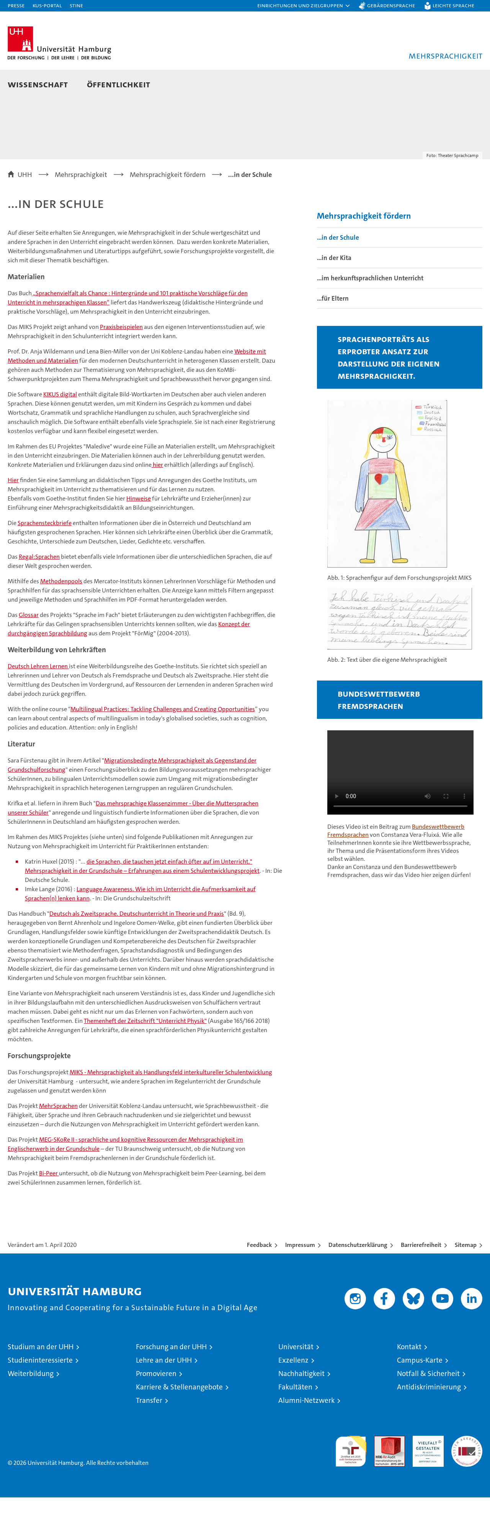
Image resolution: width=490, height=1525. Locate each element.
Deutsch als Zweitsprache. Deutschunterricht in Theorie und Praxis (136, 941)
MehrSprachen (58, 1133)
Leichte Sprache (453, 5)
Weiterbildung (31, 1401)
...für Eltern (333, 326)
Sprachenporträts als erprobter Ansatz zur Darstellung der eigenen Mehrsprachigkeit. (388, 384)
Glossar (29, 642)
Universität (296, 1374)
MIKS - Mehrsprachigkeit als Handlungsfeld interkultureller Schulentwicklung (171, 1100)
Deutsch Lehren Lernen (38, 694)
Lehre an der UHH (164, 1387)
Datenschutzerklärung (357, 1272)
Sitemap (466, 1272)
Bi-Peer (49, 1201)
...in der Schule (338, 265)
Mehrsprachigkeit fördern (364, 243)
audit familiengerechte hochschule (350, 1475)
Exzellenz (293, 1387)
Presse (16, 5)
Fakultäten (295, 1414)
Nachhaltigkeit (301, 1401)
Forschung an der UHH (171, 1374)
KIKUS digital (60, 422)
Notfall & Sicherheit (428, 1401)
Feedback (259, 1272)
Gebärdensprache (391, 5)
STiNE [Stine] (76, 5)
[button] (304, 5)
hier (157, 492)
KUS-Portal (47, 5)
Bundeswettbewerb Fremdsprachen (379, 727)
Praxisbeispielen (121, 354)
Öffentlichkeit (118, 84)
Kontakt (409, 1374)
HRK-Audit (426, 1467)
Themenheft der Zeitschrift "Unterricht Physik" (145, 1048)
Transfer (149, 1428)
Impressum (300, 1272)
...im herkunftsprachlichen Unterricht (370, 305)
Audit (381, 1467)
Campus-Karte (420, 1387)
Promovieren (156, 1401)
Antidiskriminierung (429, 1414)
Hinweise (138, 526)
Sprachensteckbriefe (45, 551)
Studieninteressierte (40, 1387)
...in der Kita (334, 285)
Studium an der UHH (41, 1374)
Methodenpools (61, 609)
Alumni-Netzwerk (306, 1428)
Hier (13, 508)
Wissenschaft (38, 84)
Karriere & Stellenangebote (179, 1414)
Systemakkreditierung (466, 1467)
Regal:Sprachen (39, 584)
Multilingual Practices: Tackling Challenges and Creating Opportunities (162, 737)
